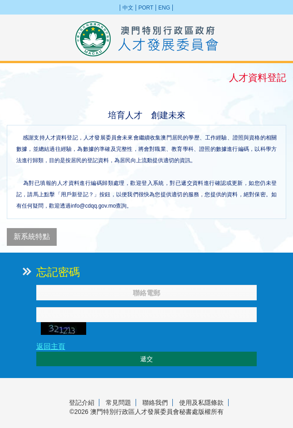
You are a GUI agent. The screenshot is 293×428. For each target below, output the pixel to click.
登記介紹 (81, 402)
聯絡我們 (155, 402)
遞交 (146, 359)
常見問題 (118, 402)
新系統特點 (32, 236)
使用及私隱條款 (201, 402)
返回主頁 (50, 346)
